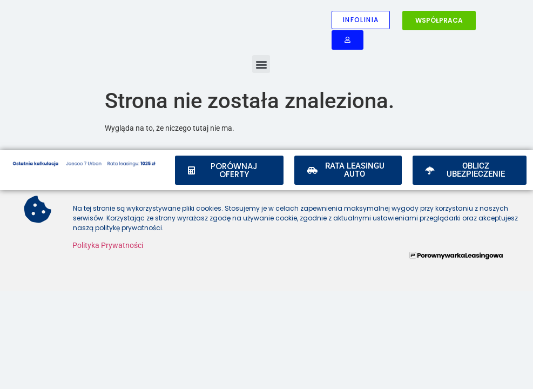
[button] (261, 64)
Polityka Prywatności (107, 245)
